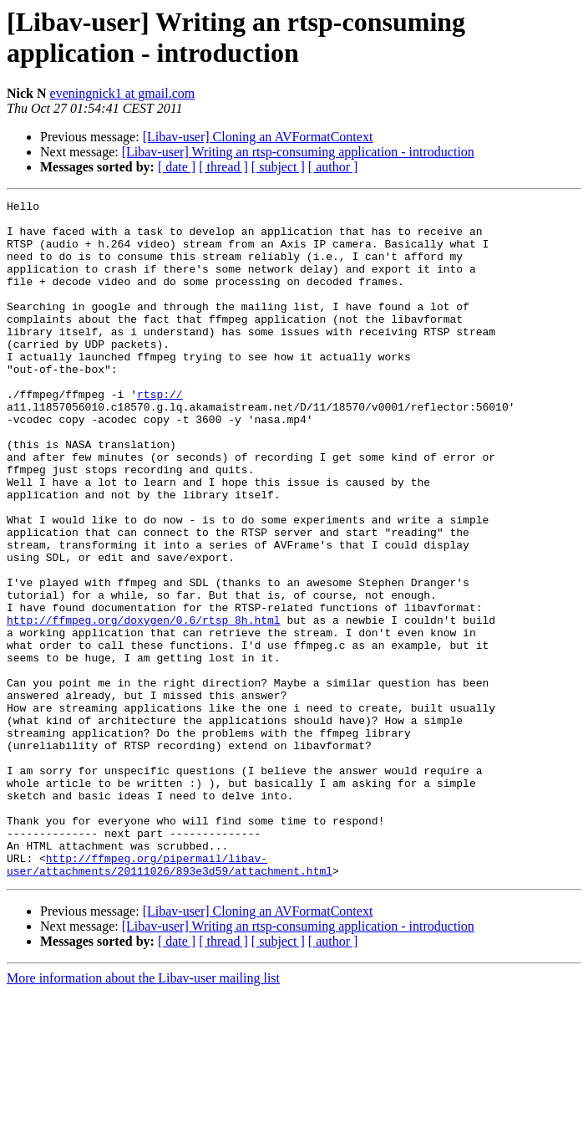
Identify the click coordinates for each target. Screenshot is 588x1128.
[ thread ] (223, 167)
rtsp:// (160, 434)
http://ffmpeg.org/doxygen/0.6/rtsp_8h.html (144, 704)
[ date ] (176, 167)
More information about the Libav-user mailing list (143, 1113)
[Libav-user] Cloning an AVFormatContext (258, 137)
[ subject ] (278, 167)
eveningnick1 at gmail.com (122, 93)
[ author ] (333, 167)
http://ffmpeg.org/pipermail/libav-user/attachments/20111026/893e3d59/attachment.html (169, 998)
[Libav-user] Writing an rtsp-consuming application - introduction (298, 152)
